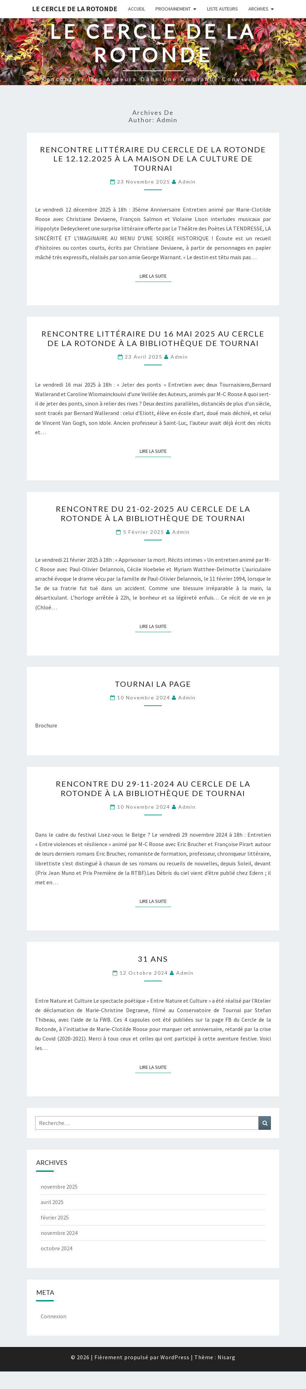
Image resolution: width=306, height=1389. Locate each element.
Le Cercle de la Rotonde (74, 8)
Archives (258, 9)
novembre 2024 (59, 1232)
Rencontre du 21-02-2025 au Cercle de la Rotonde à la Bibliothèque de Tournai (153, 513)
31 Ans (153, 958)
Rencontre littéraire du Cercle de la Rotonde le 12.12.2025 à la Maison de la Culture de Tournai (153, 159)
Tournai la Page (153, 684)
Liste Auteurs (222, 9)
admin (187, 182)
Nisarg (226, 1357)
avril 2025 (52, 1201)
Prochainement (173, 9)
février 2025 (55, 1217)
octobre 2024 (56, 1248)
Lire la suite (155, 275)
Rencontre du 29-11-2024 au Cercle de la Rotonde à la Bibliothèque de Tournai (153, 788)
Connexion (53, 1316)
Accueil (136, 9)
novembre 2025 (59, 1186)
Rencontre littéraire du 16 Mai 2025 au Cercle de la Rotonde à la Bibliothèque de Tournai (153, 338)
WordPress (174, 1357)
